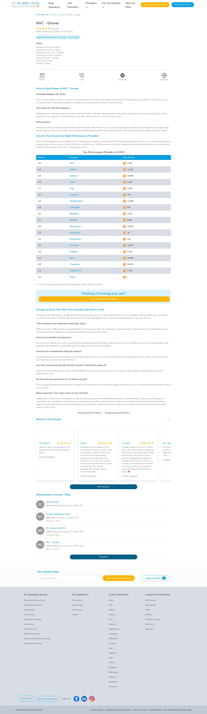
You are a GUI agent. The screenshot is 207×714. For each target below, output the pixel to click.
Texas (53, 14)
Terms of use (140, 709)
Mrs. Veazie (168, 443)
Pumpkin (74, 251)
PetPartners (75, 239)
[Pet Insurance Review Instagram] (92, 698)
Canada (75, 615)
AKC (72, 163)
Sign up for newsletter (47, 698)
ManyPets (74, 213)
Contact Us (26, 698)
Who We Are (29, 624)
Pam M (83, 443)
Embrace (74, 176)
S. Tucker (126, 443)
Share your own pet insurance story (37, 639)
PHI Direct (149, 615)
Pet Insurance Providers (33, 619)
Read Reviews (29, 610)
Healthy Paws (76, 201)
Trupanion (75, 264)
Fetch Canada (150, 600)
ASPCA (73, 169)
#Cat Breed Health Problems (89, 413)
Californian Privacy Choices (118, 709)
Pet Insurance (77, 600)
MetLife (73, 220)
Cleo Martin (44, 443)
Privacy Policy (97, 709)
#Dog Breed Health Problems (117, 413)
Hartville (74, 194)
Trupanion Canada (152, 619)
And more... (113, 686)
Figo (72, 188)
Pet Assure (75, 232)
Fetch (72, 182)
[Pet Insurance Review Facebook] (77, 698)
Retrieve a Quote (182, 4)
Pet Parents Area (30, 629)
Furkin (147, 610)
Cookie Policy (155, 709)
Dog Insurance (77, 605)
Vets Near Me (42, 14)
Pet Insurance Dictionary (33, 643)
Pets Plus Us (150, 624)
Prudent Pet (75, 270)
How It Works (29, 615)
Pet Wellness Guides (32, 634)
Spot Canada (150, 605)
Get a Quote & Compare (155, 4)
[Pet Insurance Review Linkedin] (84, 698)
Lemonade (75, 207)
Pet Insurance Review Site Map (177, 709)
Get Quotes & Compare (104, 299)
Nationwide (75, 226)
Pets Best (74, 245)
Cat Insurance (77, 610)
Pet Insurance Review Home (34, 600)
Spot (72, 258)
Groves (62, 14)
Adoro (73, 277)
